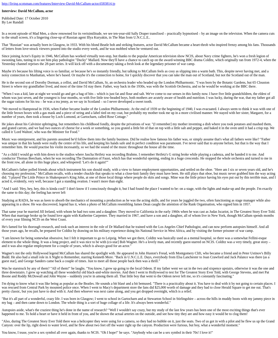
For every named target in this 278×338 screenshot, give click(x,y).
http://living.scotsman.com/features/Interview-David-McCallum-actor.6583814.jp (58, 3)
